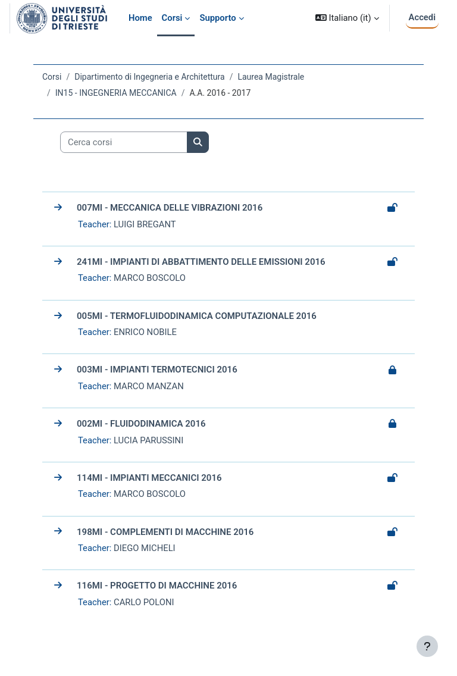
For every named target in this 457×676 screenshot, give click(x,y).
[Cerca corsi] (123, 142)
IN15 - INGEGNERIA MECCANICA (116, 93)
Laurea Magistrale (270, 77)
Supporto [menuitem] (217, 17)
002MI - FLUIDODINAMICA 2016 (141, 423)
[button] (347, 18)
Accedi (422, 17)
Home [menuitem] (140, 17)
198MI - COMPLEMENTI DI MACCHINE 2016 (165, 532)
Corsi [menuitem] (172, 17)
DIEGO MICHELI (145, 548)
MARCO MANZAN (149, 386)
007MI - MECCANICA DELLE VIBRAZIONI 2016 (169, 207)
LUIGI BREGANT (145, 224)
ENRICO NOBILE (145, 332)
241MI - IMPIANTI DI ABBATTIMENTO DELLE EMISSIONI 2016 (201, 261)
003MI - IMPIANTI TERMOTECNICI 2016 (157, 369)
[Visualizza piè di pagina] (427, 646)
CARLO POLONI (144, 602)
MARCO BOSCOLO (150, 278)
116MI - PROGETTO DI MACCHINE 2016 (157, 585)
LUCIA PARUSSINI (148, 440)
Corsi (51, 77)
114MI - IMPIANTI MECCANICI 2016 (149, 477)
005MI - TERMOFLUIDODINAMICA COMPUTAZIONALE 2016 (197, 316)
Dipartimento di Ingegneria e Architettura (149, 77)
